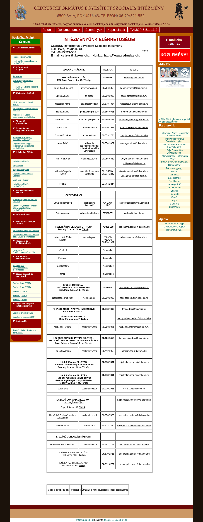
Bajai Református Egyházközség (174, 151)
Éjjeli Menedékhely (21, 180)
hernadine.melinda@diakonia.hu (134, 415)
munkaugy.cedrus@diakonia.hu (134, 119)
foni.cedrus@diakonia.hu (134, 309)
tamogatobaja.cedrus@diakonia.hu (134, 318)
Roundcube (75, 490)
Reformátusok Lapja (174, 223)
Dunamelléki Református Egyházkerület (175, 145)
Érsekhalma (174, 181)
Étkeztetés (17, 76)
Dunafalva (174, 174)
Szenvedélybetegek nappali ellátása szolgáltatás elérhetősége (25, 208)
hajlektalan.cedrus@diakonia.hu (134, 362)
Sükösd (174, 191)
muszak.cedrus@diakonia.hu (134, 127)
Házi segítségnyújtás (22, 57)
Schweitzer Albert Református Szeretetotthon (175, 134)
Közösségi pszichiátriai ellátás (23, 103)
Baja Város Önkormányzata (174, 162)
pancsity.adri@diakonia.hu (134, 351)
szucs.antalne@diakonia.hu (134, 96)
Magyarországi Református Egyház (175, 157)
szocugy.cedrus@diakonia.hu (134, 143)
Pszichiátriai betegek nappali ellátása (25, 109)
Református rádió (174, 230)
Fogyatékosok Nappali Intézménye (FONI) (22, 138)
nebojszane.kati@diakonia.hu (134, 237)
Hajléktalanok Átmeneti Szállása (23, 175)
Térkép (144, 51)
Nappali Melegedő (21, 169)
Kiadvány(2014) (20, 295)
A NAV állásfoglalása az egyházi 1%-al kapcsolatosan (174, 120)
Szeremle (174, 194)
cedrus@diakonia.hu (75, 55)
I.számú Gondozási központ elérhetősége (25, 62)
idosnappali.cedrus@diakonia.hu (134, 454)
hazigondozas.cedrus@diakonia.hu (134, 400)
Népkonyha (18, 165)
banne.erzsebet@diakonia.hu (134, 88)
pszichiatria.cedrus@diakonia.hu (134, 227)
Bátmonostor (174, 165)
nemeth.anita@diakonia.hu (134, 111)
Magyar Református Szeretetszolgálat (174, 140)
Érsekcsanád (174, 178)
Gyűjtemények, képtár (174, 226)
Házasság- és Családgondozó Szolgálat (24, 251)
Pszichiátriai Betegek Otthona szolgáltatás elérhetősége (26, 236)
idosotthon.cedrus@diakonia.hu (134, 287)
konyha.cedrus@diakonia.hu (134, 135)
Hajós (174, 200)
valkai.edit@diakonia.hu (134, 388)
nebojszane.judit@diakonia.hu (134, 298)
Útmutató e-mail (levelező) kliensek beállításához (105, 490)
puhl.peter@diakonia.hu (134, 163)
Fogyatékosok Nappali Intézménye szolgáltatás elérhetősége (23, 146)
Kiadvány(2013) (20, 291)
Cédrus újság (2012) (22, 287)
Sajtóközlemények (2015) (24, 317)
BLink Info (98, 520)
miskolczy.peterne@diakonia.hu (134, 327)
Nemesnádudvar (174, 187)
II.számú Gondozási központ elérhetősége (25, 88)
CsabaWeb (174, 207)
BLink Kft (174, 204)
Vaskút (174, 197)
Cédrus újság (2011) (22, 283)
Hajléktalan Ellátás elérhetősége (21, 185)
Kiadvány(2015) (20, 299)
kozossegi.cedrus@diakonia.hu (134, 338)
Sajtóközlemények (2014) (24, 313)
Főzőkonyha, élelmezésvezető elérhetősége (20, 267)
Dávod (174, 171)
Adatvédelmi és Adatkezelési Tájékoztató (25, 331)
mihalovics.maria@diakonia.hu (134, 444)
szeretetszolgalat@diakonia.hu (134, 203)
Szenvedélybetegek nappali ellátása (25, 200)
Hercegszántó (174, 184)
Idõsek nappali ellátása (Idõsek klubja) (23, 81)
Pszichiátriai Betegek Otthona (26, 230)
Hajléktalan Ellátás (21, 161)
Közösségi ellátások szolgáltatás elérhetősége (24, 116)
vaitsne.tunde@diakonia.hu (134, 176)
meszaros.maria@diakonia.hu (134, 104)
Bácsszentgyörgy (174, 168)
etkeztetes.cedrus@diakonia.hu (134, 171)
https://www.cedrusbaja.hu (122, 55)
